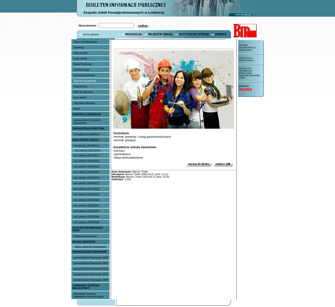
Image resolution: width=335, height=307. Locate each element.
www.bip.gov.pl (243, 14)
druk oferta (80, 97)
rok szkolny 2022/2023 (86, 211)
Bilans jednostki (84, 242)
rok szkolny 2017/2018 (86, 188)
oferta (77, 108)
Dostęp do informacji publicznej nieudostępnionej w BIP (250, 73)
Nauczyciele (80, 53)
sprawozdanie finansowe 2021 (91, 263)
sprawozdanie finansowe (90, 252)
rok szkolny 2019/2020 (86, 200)
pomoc (219, 34)
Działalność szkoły (86, 140)
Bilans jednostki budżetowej (90, 246)
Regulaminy (80, 86)
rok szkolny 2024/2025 (86, 222)
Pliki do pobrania (83, 92)
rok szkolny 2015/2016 (86, 177)
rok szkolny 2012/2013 (87, 150)
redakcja (131, 34)
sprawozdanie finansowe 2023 (91, 274)
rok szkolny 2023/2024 (86, 216)
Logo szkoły (80, 58)
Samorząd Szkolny (84, 75)
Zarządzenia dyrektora (89, 128)
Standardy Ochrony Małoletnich (86, 286)
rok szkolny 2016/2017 (86, 183)
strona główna (88, 34)
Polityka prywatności (85, 236)
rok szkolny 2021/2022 (86, 205)
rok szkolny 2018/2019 (86, 194)
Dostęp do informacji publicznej (247, 47)
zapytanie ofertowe (84, 103)
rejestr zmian (158, 34)
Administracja (81, 69)
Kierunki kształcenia (85, 80)
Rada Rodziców (83, 64)
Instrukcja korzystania (246, 59)
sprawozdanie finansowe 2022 (91, 268)
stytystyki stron (191, 34)
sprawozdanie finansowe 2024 (91, 279)
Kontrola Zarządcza (87, 114)
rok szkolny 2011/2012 (86, 155)
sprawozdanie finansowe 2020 (91, 257)
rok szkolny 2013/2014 (86, 145)
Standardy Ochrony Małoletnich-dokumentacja (89, 295)
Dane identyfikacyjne (85, 41)
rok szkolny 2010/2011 (86, 161)
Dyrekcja (79, 47)
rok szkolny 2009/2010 (86, 166)
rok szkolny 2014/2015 (86, 172)
